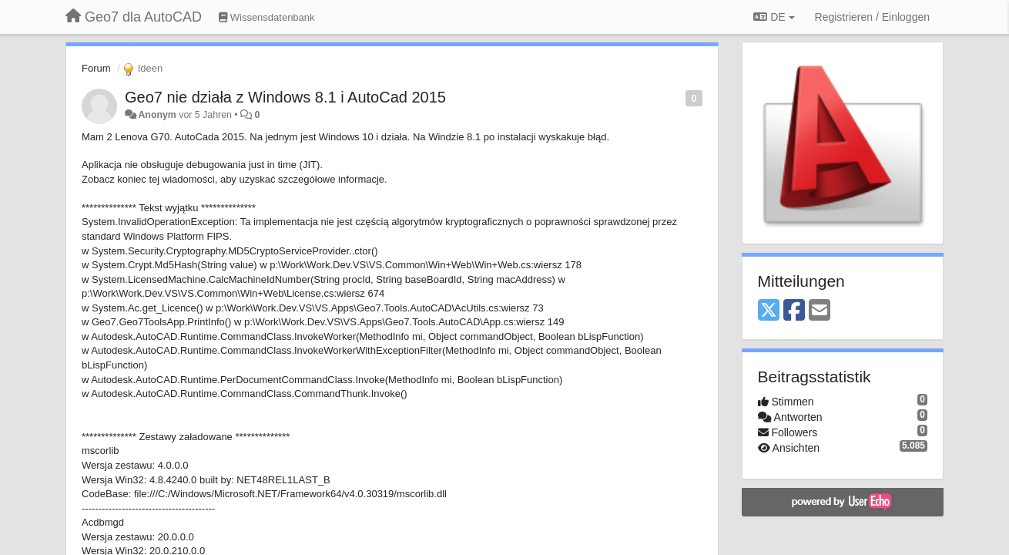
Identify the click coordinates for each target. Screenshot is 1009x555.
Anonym (157, 114)
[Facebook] (794, 311)
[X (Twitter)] (768, 311)
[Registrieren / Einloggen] (872, 17)
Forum (96, 68)
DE (773, 17)
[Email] (819, 311)
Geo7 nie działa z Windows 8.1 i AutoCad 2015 (285, 97)
